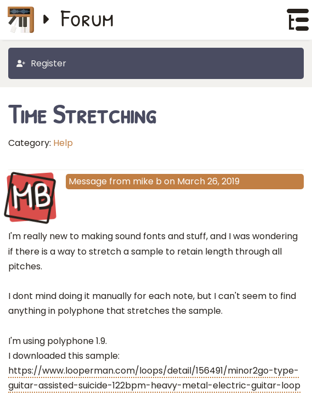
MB (31, 196)
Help (63, 143)
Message (88, 181)
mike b (147, 181)
